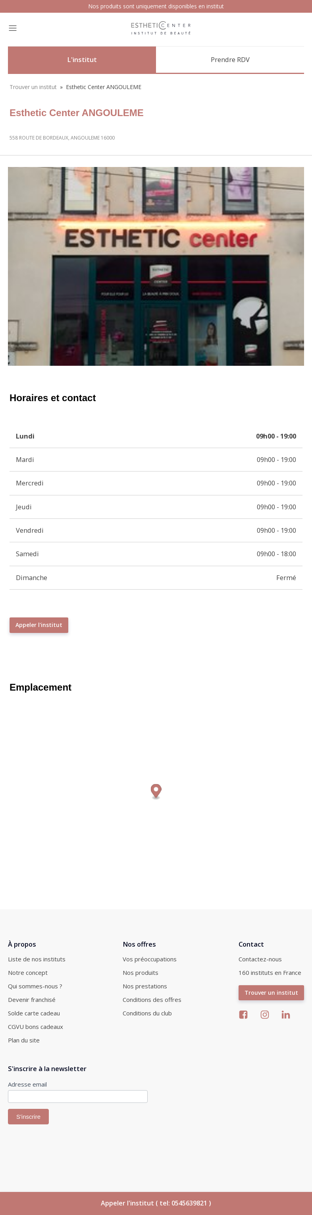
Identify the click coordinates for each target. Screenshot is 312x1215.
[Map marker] (156, 792)
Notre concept (28, 972)
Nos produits (140, 972)
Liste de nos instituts (36, 959)
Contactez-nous (260, 959)
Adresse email (27, 1084)
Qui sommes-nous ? (35, 986)
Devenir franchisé (32, 999)
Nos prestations (145, 986)
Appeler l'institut (38, 625)
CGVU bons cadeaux (35, 1027)
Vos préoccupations (150, 959)
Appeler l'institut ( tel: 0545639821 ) (156, 1203)
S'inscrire (28, 1116)
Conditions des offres (152, 999)
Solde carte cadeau (34, 1013)
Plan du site (24, 1040)
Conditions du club (147, 1013)
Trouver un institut (33, 87)
